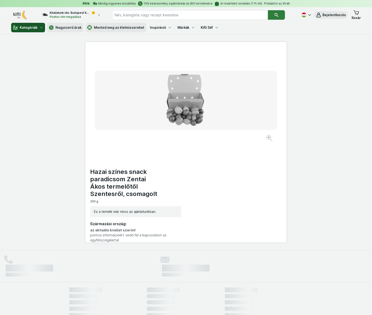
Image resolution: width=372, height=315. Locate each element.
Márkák (186, 27)
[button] (331, 15)
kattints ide (130, 274)
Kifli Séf (210, 27)
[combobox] (190, 15)
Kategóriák (28, 27)
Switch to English (194, 286)
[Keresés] (276, 15)
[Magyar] (306, 15)
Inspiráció (161, 27)
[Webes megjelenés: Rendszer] (167, 305)
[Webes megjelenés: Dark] (209, 305)
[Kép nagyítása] (169, 124)
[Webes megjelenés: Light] (190, 305)
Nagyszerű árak (65, 27)
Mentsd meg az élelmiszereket (115, 27)
